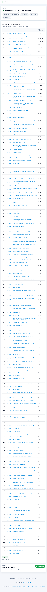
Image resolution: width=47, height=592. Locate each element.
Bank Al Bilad (15, 534)
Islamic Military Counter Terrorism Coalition (22, 528)
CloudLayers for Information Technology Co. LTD (23, 155)
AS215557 (9, 523)
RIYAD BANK (15, 216)
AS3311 (8, 208)
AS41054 (9, 248)
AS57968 (9, 395)
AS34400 (9, 38)
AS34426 (9, 79)
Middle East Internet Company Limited (21, 44)
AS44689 (9, 386)
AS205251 (9, 413)
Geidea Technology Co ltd (18, 378)
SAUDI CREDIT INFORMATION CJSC (20, 262)
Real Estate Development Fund (19, 459)
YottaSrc (14, 136)
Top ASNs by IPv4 (24, 14)
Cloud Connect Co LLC (17, 472)
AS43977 (9, 223)
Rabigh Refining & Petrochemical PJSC (21, 251)
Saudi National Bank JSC (18, 168)
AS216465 (9, 528)
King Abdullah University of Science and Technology (24, 82)
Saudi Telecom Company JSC (19, 33)
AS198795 (9, 339)
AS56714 (9, 333)
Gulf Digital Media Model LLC (19, 284)
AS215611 (9, 234)
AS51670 (9, 453)
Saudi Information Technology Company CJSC (22, 160)
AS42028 (9, 375)
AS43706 (9, 442)
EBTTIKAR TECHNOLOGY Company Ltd (21, 502)
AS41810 (9, 110)
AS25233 (9, 57)
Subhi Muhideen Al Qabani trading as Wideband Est (24, 178)
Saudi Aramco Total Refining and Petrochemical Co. (24, 290)
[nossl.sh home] (4, 2)
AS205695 (9, 416)
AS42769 (9, 131)
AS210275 (9, 160)
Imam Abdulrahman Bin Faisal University (21, 333)
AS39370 (9, 185)
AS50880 (9, 142)
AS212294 (9, 553)
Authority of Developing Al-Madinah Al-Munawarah (24, 279)
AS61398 (9, 459)
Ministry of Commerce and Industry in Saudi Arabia (24, 383)
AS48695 (9, 61)
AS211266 (9, 358)
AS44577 (9, 210)
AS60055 (9, 273)
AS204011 (9, 290)
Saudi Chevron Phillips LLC (18, 273)
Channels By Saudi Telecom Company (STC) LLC (23, 367)
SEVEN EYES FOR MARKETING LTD (20, 142)
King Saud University (17, 134)
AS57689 (9, 456)
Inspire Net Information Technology (20, 322)
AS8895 (8, 64)
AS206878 (9, 293)
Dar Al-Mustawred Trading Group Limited (22, 139)
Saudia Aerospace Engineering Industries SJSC (23, 295)
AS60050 (9, 270)
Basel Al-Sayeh (16, 553)
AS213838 (9, 511)
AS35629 (9, 240)
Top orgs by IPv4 (7, 17)
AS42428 (9, 73)
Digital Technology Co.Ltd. (18, 176)
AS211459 (9, 361)
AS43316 (9, 381)
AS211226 (9, 502)
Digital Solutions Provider (18, 107)
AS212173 (9, 550)
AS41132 (9, 93)
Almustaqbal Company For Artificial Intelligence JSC (24, 467)
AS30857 (9, 182)
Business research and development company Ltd (23, 425)
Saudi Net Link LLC (17, 315)
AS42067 (9, 120)
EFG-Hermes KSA (16, 375)
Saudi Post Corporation (18, 270)
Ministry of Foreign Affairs (18, 395)
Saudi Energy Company (18, 210)
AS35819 (9, 36)
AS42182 (9, 436)
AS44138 (9, 328)
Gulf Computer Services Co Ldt (19, 73)
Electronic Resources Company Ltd (20, 110)
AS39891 (9, 41)
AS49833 (9, 257)
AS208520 (9, 488)
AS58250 (9, 113)
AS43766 (9, 47)
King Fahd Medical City (17, 436)
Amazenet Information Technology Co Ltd (22, 231)
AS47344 (9, 251)
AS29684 (9, 85)
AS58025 (9, 265)
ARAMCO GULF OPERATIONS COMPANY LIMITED (23, 223)
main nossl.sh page (26, 582)
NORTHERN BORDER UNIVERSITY (20, 496)
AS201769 (9, 344)
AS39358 (9, 534)
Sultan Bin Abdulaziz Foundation (20, 128)
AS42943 (9, 139)
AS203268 (9, 176)
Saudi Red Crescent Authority (19, 422)
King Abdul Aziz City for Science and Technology (23, 64)
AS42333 (9, 378)
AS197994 (9, 195)
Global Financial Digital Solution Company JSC (22, 397)
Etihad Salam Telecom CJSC (18, 51)
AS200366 (9, 406)
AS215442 (9, 309)
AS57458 (9, 192)
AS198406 (9, 198)
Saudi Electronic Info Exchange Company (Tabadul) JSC (24, 470)
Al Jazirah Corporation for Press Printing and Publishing (25, 195)
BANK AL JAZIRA (16, 163)
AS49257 (9, 254)
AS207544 (9, 481)
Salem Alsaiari (16, 545)
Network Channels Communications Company (23, 442)
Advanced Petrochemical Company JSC (21, 265)
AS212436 (9, 504)
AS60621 (9, 279)
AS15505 (9, 220)
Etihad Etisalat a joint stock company (21, 36)
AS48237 (9, 536)
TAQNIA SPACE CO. (17, 152)
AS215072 (9, 364)
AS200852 (9, 284)
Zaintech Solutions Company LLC (20, 302)
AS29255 (9, 66)
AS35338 (9, 428)
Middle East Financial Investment (20, 447)
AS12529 (9, 367)
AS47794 (9, 54)
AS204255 (9, 545)
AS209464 (9, 493)
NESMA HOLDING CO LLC (18, 287)
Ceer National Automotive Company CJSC (21, 234)
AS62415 (9, 461)
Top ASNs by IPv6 (34, 14)
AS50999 (9, 82)
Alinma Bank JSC (16, 213)
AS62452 (9, 336)
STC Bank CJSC (16, 499)
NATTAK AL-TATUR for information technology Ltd (23, 361)
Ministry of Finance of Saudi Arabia (20, 237)
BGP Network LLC (16, 517)
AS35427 (9, 322)
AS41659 (9, 434)
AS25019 (9, 33)
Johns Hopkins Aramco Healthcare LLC (21, 293)
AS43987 (9, 97)
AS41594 (9, 325)
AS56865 (9, 259)
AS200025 (9, 281)
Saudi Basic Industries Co (18, 185)
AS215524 (9, 312)
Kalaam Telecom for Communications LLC (22, 157)
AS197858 (9, 467)
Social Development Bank (18, 485)
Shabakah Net (16, 79)
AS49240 (9, 213)
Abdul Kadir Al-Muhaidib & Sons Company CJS (22, 392)
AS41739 (9, 372)
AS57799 (9, 262)
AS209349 (9, 490)
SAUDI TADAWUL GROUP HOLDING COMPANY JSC (23, 400)
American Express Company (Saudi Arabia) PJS (23, 254)
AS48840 (9, 189)
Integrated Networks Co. (18, 149)
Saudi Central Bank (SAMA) (18, 445)
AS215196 (9, 520)
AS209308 (9, 201)
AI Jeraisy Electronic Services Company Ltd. (22, 100)
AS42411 (9, 152)
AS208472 (9, 485)
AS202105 (9, 104)
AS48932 (9, 166)
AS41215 (9, 431)
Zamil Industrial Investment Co (19, 464)
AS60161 (9, 276)
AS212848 (9, 507)
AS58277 (9, 268)
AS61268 (9, 400)
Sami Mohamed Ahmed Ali (18, 490)
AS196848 (9, 464)
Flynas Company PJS (17, 504)
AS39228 (9, 149)
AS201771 (9, 89)
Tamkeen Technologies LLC (18, 208)
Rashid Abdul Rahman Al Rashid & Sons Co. (22, 456)
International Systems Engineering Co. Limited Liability (24, 403)
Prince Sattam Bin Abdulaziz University (21, 276)
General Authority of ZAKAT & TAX (20, 205)
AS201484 (9, 410)
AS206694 (9, 231)
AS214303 (9, 514)
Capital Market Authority (18, 381)
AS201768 (9, 172)
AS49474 (9, 330)
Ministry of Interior (17, 428)
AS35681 (9, 245)
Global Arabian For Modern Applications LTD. (22, 192)
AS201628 (9, 472)
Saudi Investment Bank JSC (18, 226)
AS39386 (9, 76)
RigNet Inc (15, 268)
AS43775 (9, 107)
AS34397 (9, 44)
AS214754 (9, 425)
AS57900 (9, 229)
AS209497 (9, 422)
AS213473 (9, 157)
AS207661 (9, 420)
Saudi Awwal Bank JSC (17, 229)
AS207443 (9, 478)
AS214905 (9, 305)
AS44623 (9, 447)
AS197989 (9, 470)
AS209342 (9, 146)
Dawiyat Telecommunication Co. (20, 347)
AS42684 (9, 439)
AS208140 (9, 354)
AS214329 (9, 517)
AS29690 (9, 100)
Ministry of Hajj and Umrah (18, 514)
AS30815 (9, 117)
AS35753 (9, 51)
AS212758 (9, 299)
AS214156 (9, 302)
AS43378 (9, 383)
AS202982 (9, 475)
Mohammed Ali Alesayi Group (19, 131)
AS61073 (9, 397)
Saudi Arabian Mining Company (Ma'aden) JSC (22, 281)
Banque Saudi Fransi (17, 325)
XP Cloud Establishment (18, 550)
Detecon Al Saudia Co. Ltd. (18, 117)
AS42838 (9, 178)
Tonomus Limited (16, 312)
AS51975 (9, 155)
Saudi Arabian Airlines (17, 166)
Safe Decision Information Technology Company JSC (24, 420)
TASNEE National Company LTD (19, 198)
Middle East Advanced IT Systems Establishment (23, 520)
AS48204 (9, 450)
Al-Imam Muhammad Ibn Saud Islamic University (23, 336)
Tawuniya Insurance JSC (18, 364)
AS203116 (9, 287)
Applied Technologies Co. (18, 93)
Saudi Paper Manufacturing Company (21, 248)
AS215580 (9, 315)
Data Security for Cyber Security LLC (20, 547)
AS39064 (9, 370)
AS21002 (9, 237)
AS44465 (9, 445)
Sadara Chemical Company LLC (19, 413)
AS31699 (9, 163)
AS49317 (9, 392)
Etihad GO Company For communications (22, 54)
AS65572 (9, 542)
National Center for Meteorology (20, 257)
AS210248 (9, 496)
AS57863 (9, 226)
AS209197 (9, 547)
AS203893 (9, 351)
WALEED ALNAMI (16, 525)
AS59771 (9, 216)
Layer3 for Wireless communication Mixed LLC (23, 305)
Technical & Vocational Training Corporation (22, 453)
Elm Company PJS (16, 330)
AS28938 (9, 128)
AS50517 (9, 134)
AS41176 (9, 70)
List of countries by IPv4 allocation (11, 14)
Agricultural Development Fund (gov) (21, 461)
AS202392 (9, 347)
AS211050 (9, 499)
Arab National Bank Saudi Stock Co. (20, 328)
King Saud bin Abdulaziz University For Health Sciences (24, 493)
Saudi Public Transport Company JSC (20, 410)
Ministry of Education (17, 372)
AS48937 (9, 168)
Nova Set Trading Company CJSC (20, 478)
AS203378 (9, 205)
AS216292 (9, 319)
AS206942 (9, 295)
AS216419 (9, 125)
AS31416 (9, 531)
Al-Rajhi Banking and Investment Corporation (22, 475)
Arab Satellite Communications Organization (22, 370)
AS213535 (9, 136)
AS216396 (9, 525)
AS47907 (9, 389)
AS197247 (9, 403)
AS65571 (9, 539)
